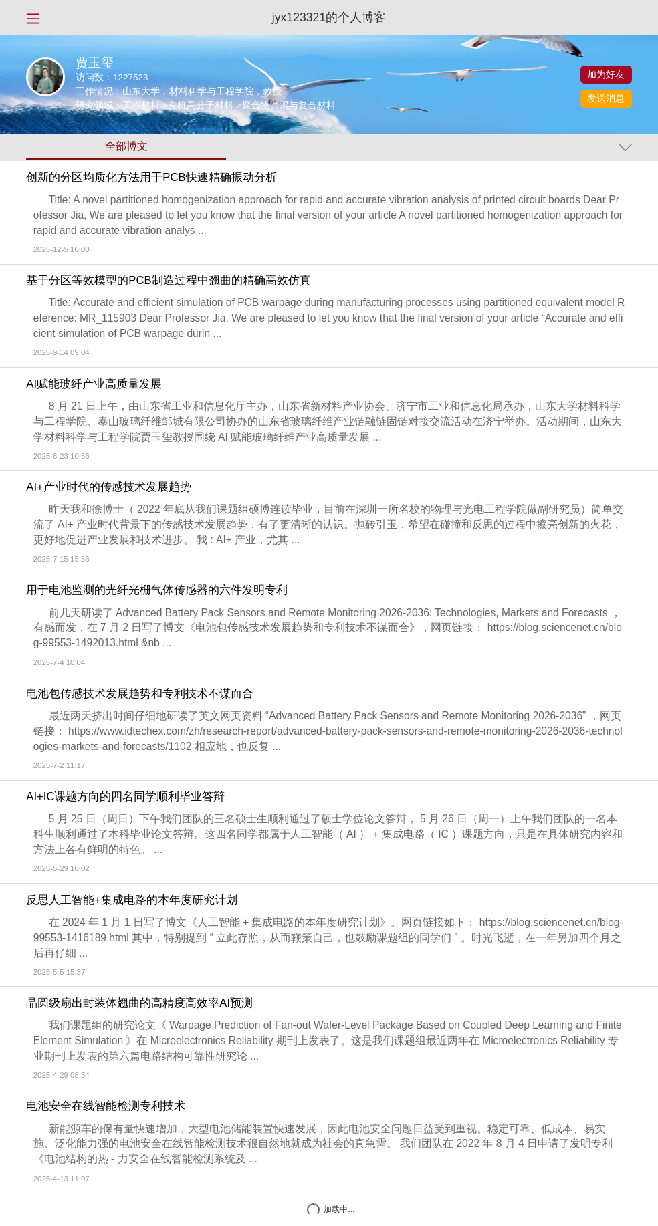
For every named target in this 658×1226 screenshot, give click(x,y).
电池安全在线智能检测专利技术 (105, 1106)
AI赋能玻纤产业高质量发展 (94, 384)
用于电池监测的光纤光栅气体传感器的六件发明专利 (157, 590)
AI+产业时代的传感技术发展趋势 (108, 487)
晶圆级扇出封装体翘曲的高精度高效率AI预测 (139, 1003)
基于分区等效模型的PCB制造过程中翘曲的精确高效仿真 (168, 281)
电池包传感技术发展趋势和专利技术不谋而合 (139, 694)
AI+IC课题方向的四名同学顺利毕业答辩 (125, 797)
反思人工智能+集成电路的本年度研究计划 (131, 900)
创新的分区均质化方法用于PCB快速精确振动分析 (151, 178)
